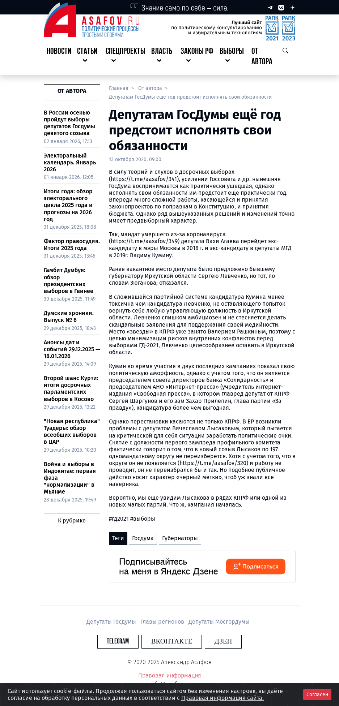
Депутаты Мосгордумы (219, 621)
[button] (88, 57)
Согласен (317, 695)
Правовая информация (169, 675)
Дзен (213, 641)
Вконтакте (171, 641)
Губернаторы (180, 538)
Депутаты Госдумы (111, 621)
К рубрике (72, 520)
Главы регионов (163, 621)
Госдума (143, 538)
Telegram (128, 641)
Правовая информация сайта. (222, 697)
